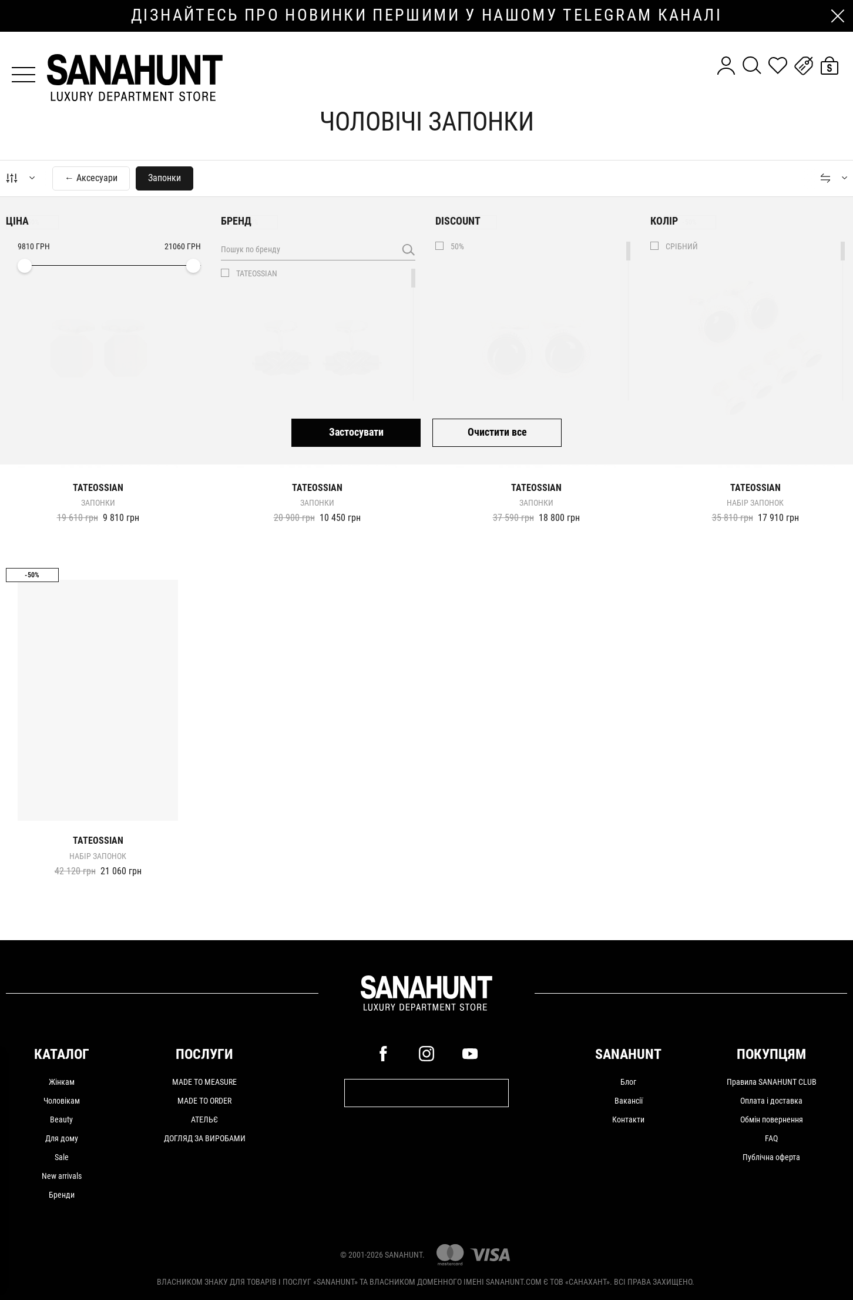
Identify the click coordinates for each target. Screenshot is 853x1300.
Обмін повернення (771, 1119)
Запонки (98, 502)
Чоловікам (61, 1101)
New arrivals (62, 1176)
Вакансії (628, 1101)
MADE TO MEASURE (204, 1082)
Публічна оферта (771, 1157)
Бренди (62, 1195)
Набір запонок (755, 502)
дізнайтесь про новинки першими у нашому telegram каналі (426, 15)
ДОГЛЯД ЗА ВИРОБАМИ (205, 1138)
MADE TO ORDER (204, 1101)
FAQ (771, 1138)
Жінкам (62, 1082)
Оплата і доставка (771, 1101)
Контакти (628, 1119)
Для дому (61, 1138)
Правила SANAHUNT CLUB (772, 1082)
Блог (628, 1082)
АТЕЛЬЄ (204, 1119)
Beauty (61, 1119)
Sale (62, 1157)
